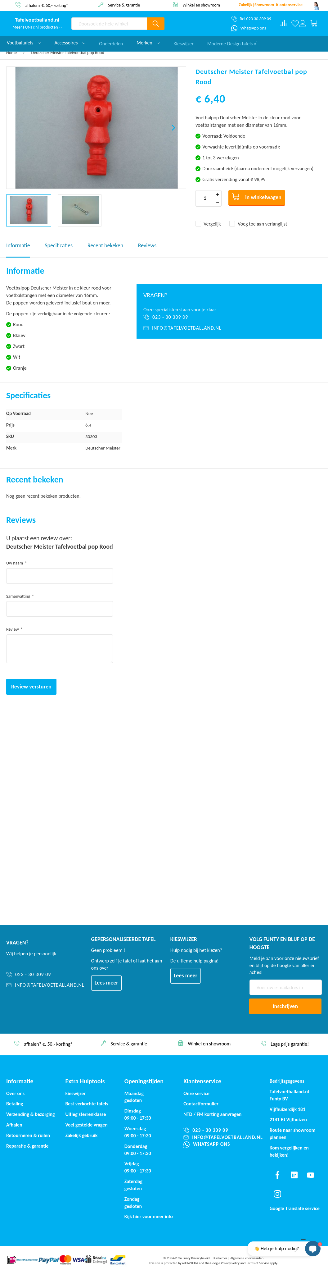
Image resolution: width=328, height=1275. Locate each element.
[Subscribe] (285, 1006)
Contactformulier (200, 1104)
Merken (148, 43)
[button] (173, 128)
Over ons (15, 1093)
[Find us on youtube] (310, 1175)
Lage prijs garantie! (290, 1044)
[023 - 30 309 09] (229, 317)
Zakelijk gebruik (81, 1135)
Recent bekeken (105, 245)
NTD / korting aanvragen (212, 1114)
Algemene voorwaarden (246, 1258)
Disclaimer (220, 1258)
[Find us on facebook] (277, 1175)
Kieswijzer (183, 43)
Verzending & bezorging (30, 1114)
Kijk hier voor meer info (148, 1216)
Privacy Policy (230, 1263)
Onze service (196, 1093)
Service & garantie (124, 4)
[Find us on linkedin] (294, 1175)
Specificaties (59, 245)
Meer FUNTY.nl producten (37, 27)
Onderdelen (111, 43)
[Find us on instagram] (277, 1194)
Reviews (147, 245)
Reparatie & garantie (27, 1146)
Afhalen (14, 1125)
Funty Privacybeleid (195, 1258)
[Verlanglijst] (295, 23)
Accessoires (70, 43)
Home (11, 52)
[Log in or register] (302, 23)
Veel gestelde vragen (86, 1125)
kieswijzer (75, 1093)
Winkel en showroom (201, 4)
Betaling (14, 1104)
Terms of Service (257, 1263)
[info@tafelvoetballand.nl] (229, 328)
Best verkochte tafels (86, 1104)
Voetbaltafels (24, 43)
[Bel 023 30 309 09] (251, 19)
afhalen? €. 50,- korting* (46, 5)
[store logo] (37, 20)
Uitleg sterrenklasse (85, 1114)
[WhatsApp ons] (249, 28)
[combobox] (109, 23)
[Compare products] (283, 23)
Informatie (18, 245)
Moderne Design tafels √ (231, 43)
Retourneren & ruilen (28, 1135)
